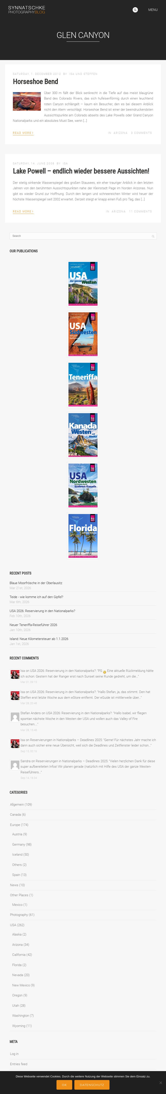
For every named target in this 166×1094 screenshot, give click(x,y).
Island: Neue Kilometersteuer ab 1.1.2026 (39, 639)
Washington (20, 1016)
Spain (16, 875)
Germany (18, 844)
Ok (64, 1085)
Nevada (17, 975)
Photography (19, 915)
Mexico (17, 905)
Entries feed (18, 1064)
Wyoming (18, 1026)
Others (17, 865)
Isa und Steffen (83, 74)
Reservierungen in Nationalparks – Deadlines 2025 (66, 740)
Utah (15, 1006)
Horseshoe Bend (35, 81)
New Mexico (21, 985)
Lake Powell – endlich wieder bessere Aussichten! (81, 171)
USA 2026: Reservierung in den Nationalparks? (42, 611)
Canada (15, 815)
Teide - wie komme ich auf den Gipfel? (36, 597)
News (14, 885)
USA (13, 925)
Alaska (17, 934)
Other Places (19, 895)
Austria (17, 834)
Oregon (17, 995)
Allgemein (17, 805)
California (19, 955)
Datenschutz (92, 1085)
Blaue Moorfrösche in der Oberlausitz (36, 583)
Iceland (17, 855)
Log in (14, 1054)
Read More (23, 132)
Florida (17, 965)
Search (135, 9)
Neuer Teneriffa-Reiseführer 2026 (33, 625)
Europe (15, 825)
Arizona (121, 132)
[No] (160, 1082)
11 (140, 211)
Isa (65, 163)
